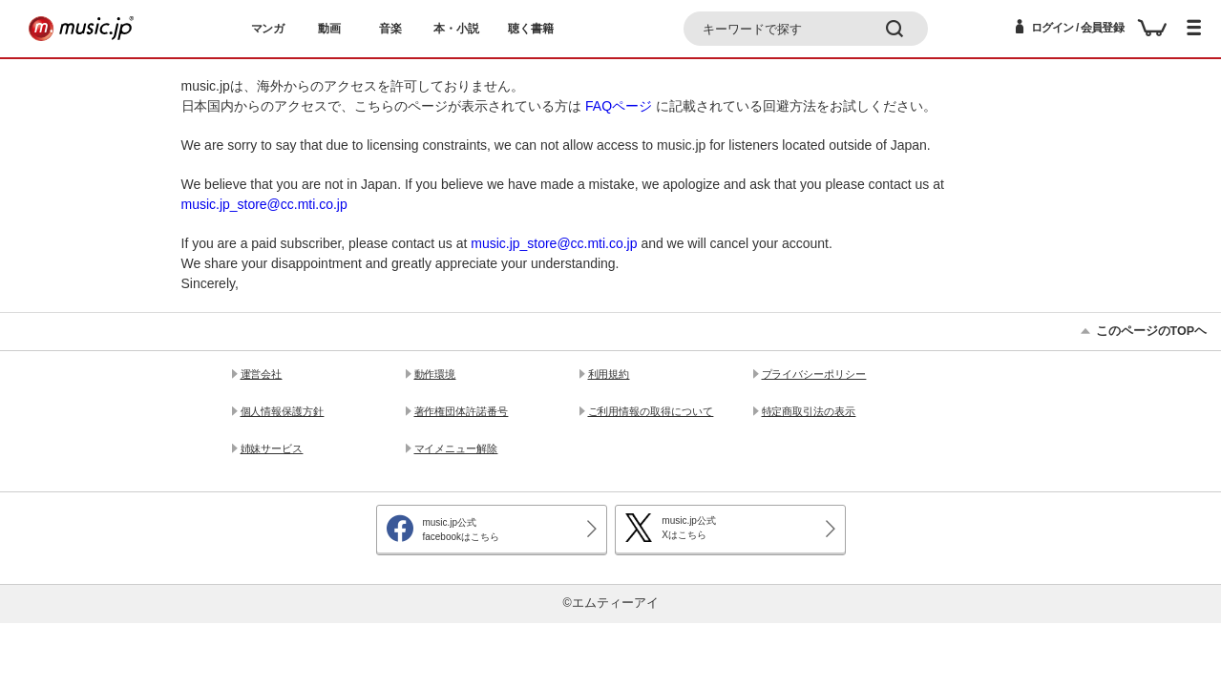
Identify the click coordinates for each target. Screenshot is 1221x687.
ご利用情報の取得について (651, 411)
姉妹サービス (272, 448)
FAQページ (618, 106)
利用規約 (609, 374)
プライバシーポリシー (814, 374)
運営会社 (262, 374)
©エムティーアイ (610, 603)
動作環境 (435, 374)
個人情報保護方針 (283, 411)
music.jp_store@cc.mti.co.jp (264, 204)
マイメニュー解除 (456, 448)
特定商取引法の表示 (809, 411)
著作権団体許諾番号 (461, 411)
